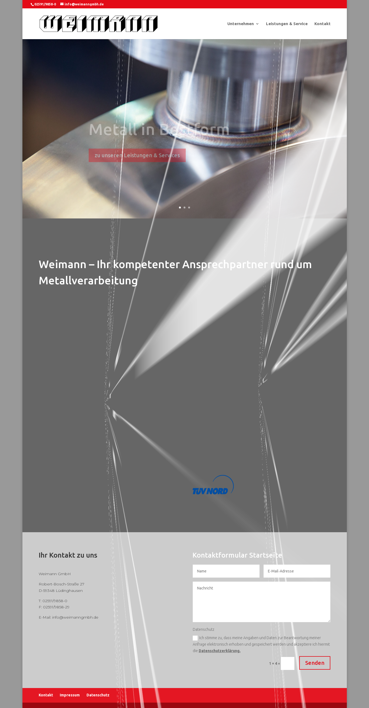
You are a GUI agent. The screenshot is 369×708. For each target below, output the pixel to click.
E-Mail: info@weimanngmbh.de (68, 617)
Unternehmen (240, 24)
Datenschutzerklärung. (220, 651)
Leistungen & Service (287, 24)
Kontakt (322, 24)
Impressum (70, 695)
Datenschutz (98, 695)
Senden (314, 663)
